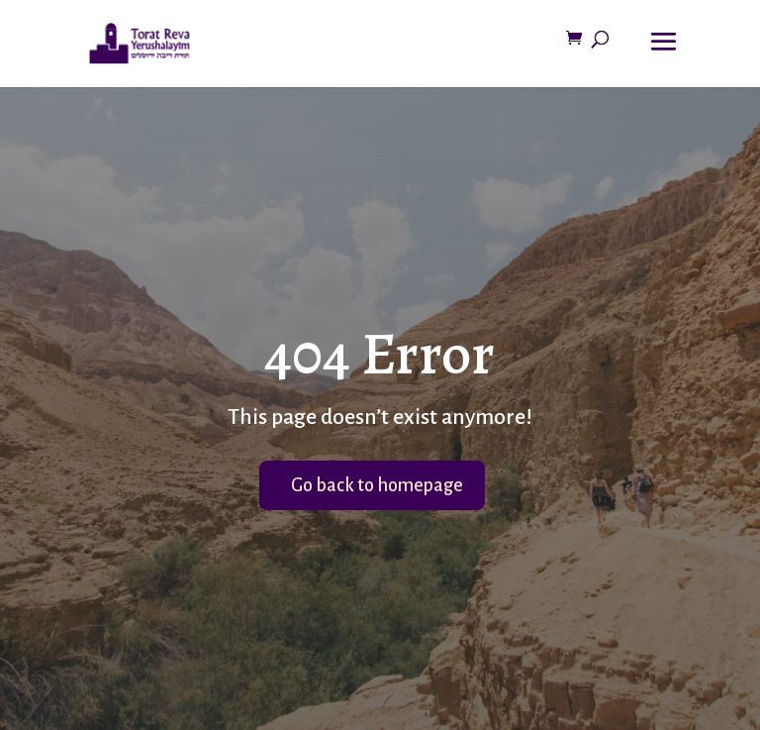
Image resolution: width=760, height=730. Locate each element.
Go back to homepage (377, 485)
